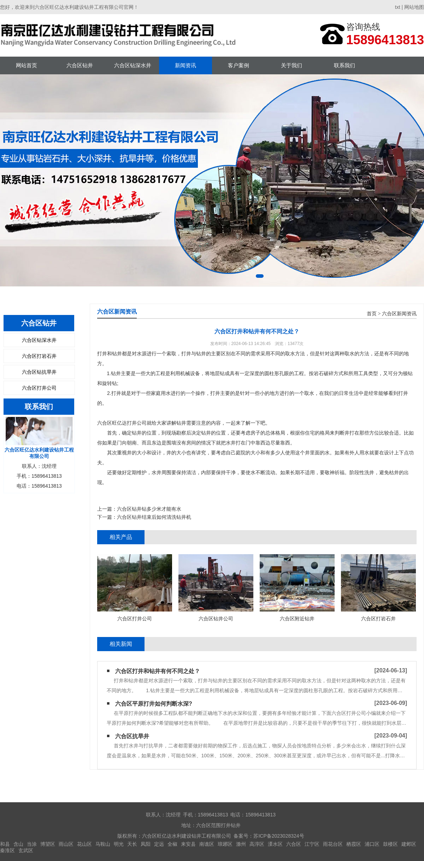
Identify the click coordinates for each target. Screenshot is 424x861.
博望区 (47, 844)
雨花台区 (333, 844)
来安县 (188, 844)
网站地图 (414, 7)
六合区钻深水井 (132, 65)
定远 (159, 844)
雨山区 (66, 844)
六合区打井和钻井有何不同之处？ (157, 671)
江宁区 (312, 844)
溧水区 (275, 844)
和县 (5, 844)
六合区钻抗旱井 (39, 372)
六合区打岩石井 (39, 356)
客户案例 (238, 65)
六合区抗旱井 (132, 736)
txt (397, 7)
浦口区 (372, 844)
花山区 (84, 844)
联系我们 (344, 65)
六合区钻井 (79, 65)
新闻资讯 (185, 65)
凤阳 (146, 844)
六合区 (293, 844)
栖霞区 (353, 844)
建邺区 (408, 844)
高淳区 (256, 844)
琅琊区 (225, 844)
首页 (372, 313)
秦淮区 (7, 850)
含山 (18, 844)
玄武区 (25, 850)
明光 (119, 844)
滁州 (241, 844)
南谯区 (206, 844)
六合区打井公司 (39, 388)
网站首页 (26, 65)
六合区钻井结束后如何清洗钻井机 (154, 517)
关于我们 (291, 65)
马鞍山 (102, 844)
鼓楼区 (390, 844)
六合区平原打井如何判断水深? (153, 704)
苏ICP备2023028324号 (278, 836)
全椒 (172, 844)
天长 (132, 844)
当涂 (32, 844)
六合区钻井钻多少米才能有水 (149, 509)
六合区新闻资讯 (399, 313)
